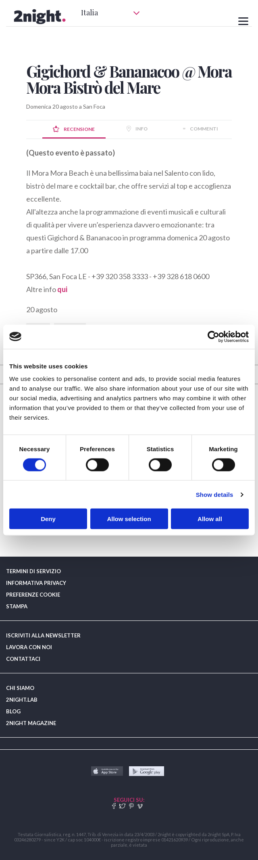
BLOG (13, 711)
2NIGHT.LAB (21, 699)
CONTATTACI (23, 659)
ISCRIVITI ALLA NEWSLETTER (43, 635)
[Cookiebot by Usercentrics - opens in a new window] (213, 336)
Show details (214, 494)
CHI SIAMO (20, 688)
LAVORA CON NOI (29, 647)
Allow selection (129, 518)
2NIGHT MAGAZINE (31, 723)
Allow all (210, 518)
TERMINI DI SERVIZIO (33, 571)
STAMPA (16, 606)
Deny (48, 518)
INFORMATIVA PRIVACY (36, 583)
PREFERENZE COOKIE (33, 594)
